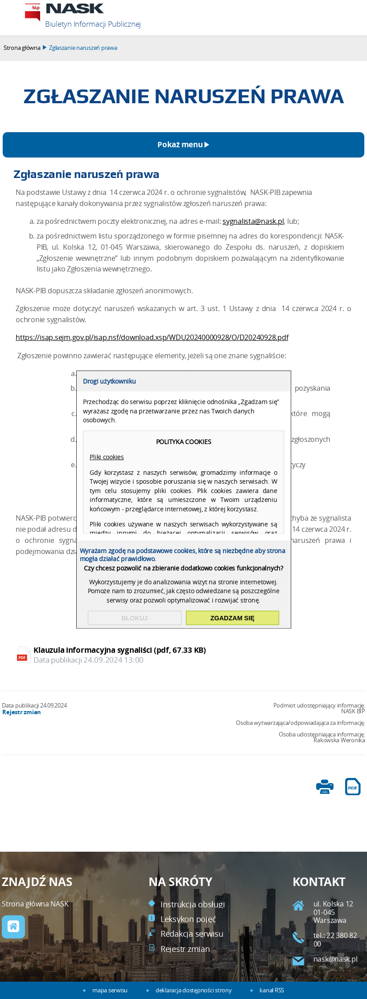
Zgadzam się (232, 618)
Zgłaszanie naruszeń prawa (83, 48)
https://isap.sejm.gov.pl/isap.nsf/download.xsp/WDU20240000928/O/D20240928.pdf (152, 337)
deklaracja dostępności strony (193, 990)
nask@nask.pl (335, 959)
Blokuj (134, 618)
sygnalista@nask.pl (253, 221)
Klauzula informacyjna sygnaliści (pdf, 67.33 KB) (184, 655)
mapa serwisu (110, 990)
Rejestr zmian (21, 712)
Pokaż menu (179, 144)
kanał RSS (272, 990)
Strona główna (22, 48)
